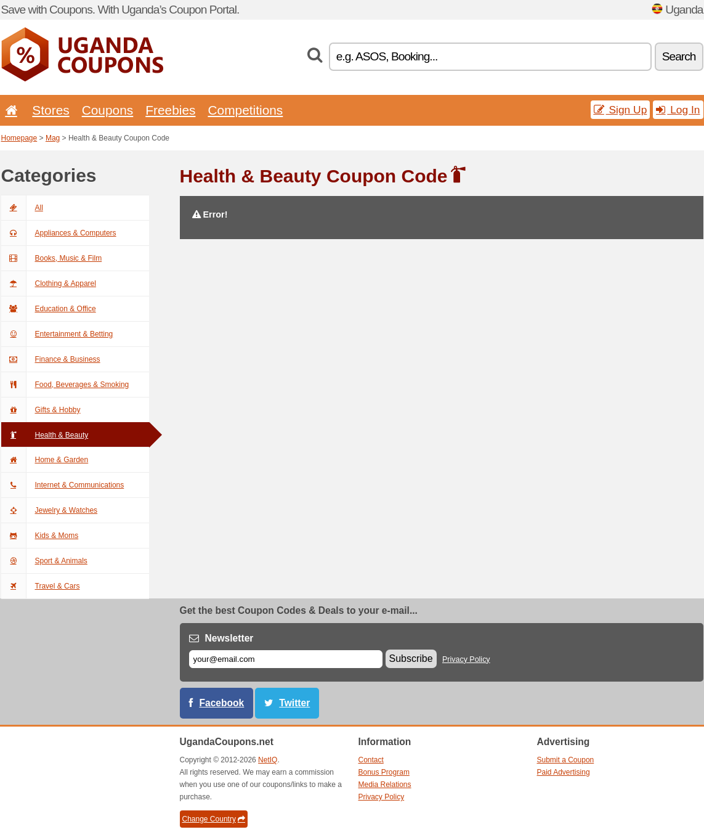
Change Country (213, 819)
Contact (371, 760)
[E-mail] (285, 659)
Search (679, 56)
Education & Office (48, 308)
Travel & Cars (40, 586)
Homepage (19, 138)
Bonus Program (384, 772)
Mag (53, 138)
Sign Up (620, 110)
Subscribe (411, 658)
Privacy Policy (466, 659)
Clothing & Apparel (48, 283)
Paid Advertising (563, 772)
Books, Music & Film (51, 258)
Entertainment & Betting (57, 334)
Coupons (108, 110)
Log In (678, 110)
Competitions (245, 110)
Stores (50, 110)
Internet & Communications (62, 485)
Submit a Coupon (565, 760)
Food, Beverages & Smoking (65, 384)
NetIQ (267, 760)
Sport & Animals (44, 560)
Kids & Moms (40, 535)
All (22, 207)
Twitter (294, 703)
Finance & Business (50, 359)
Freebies (170, 110)
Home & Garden (45, 459)
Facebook (222, 703)
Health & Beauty (45, 435)
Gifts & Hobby (41, 410)
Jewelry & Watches (49, 510)
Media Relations (384, 784)
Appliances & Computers (58, 233)
